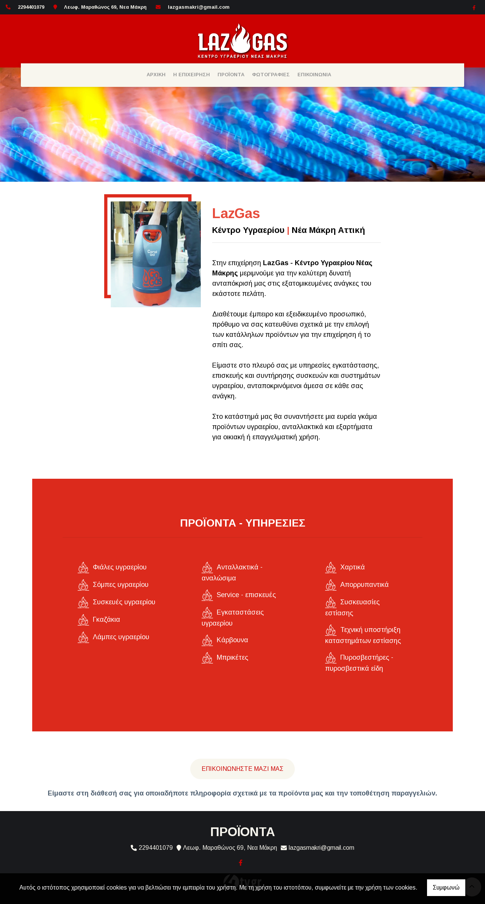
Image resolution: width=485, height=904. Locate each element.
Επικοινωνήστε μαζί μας (242, 769)
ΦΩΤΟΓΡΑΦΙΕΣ (271, 74)
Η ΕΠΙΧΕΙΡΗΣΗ (191, 74)
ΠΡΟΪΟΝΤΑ (230, 74)
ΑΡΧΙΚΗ (156, 74)
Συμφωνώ (446, 887)
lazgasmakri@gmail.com (199, 7)
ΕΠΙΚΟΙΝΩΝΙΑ (314, 74)
